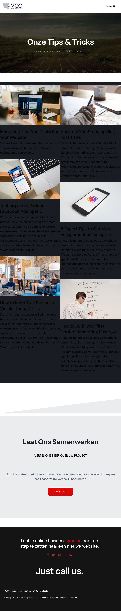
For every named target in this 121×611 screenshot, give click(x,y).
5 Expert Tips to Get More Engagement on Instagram (86, 231)
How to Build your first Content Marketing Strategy (88, 329)
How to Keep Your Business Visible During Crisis (27, 305)
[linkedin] (53, 555)
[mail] (65, 555)
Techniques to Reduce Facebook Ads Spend (22, 208)
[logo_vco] (12, 4)
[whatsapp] (59, 555)
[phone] (70, 555)
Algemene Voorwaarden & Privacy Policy (41, 597)
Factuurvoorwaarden (68, 597)
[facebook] (48, 555)
